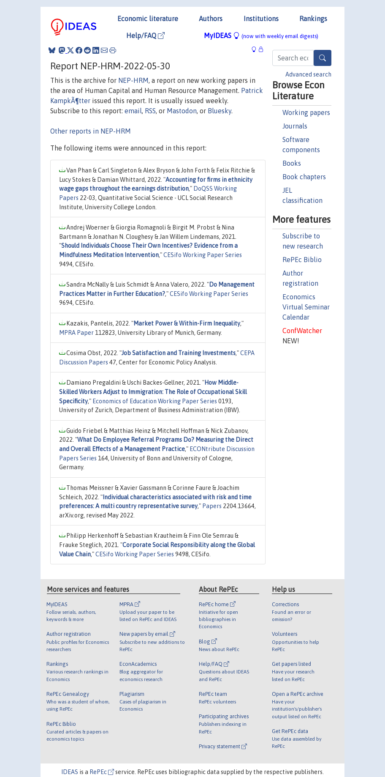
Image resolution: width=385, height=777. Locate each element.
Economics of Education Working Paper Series (154, 401)
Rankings (313, 18)
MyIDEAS (261, 35)
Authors (210, 18)
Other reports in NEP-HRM (90, 131)
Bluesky (219, 111)
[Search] (322, 58)
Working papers (306, 112)
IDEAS (69, 772)
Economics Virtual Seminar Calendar (306, 307)
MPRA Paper (76, 332)
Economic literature (147, 18)
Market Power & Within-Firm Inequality (186, 323)
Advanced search (308, 74)
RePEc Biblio (302, 259)
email (133, 111)
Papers (212, 506)
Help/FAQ (145, 35)
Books (291, 163)
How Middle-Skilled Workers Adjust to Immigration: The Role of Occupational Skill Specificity (153, 391)
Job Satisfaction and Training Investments (179, 353)
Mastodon (182, 111)
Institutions (261, 18)
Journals (294, 126)
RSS (150, 111)
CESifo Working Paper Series (202, 255)
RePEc (101, 772)
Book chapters (304, 177)
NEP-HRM (133, 80)
